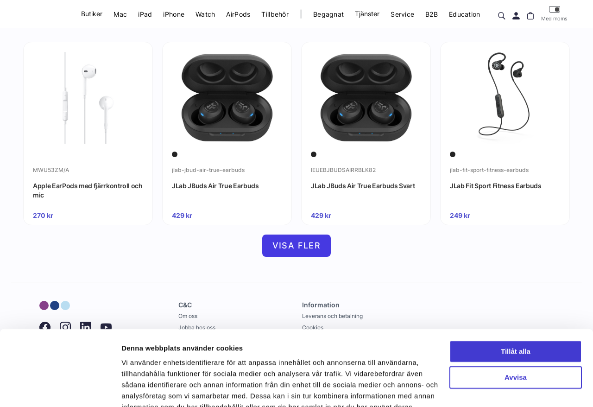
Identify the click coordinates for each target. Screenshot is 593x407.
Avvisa (516, 322)
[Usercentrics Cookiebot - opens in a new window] (60, 389)
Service (402, 14)
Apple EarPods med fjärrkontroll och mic (88, 190)
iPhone (173, 14)
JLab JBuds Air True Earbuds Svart (363, 186)
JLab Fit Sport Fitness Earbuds (496, 186)
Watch (205, 14)
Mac (120, 14)
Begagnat (328, 14)
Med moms (554, 14)
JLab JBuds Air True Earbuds (215, 186)
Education (464, 14)
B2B (431, 14)
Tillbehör (275, 14)
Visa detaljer (142, 389)
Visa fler (296, 245)
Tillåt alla (515, 296)
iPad (145, 14)
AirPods (238, 14)
